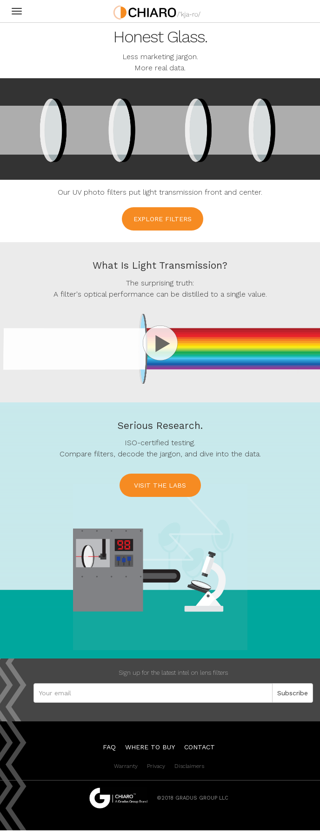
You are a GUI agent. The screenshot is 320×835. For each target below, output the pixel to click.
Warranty (126, 766)
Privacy (156, 766)
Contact (199, 747)
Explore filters (162, 219)
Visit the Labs (160, 485)
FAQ (109, 747)
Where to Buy (150, 747)
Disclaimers (189, 766)
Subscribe (292, 693)
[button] (160, 337)
